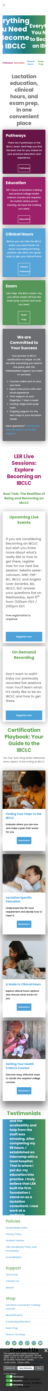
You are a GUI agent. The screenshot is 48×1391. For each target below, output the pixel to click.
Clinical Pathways (24, 269)
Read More (24, 840)
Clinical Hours (30, 62)
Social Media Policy (17, 1227)
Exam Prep (41, 62)
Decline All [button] (10, 1368)
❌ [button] (46, 1351)
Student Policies (15, 1240)
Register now (24, 636)
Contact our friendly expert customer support (23, 429)
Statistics (17, 1381)
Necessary (18, 1377)
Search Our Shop (15, 1334)
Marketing (18, 1385)
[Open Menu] (4, 5)
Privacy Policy (13, 1234)
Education (19, 63)
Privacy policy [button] (23, 1362)
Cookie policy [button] (10, 1362)
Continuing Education (18, 1321)
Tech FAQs (12, 1274)
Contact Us (12, 1281)
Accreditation (14, 1257)
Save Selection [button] (25, 1368)
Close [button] (39, 1368)
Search (10, 1287)
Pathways (8, 63)
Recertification (14, 1315)
